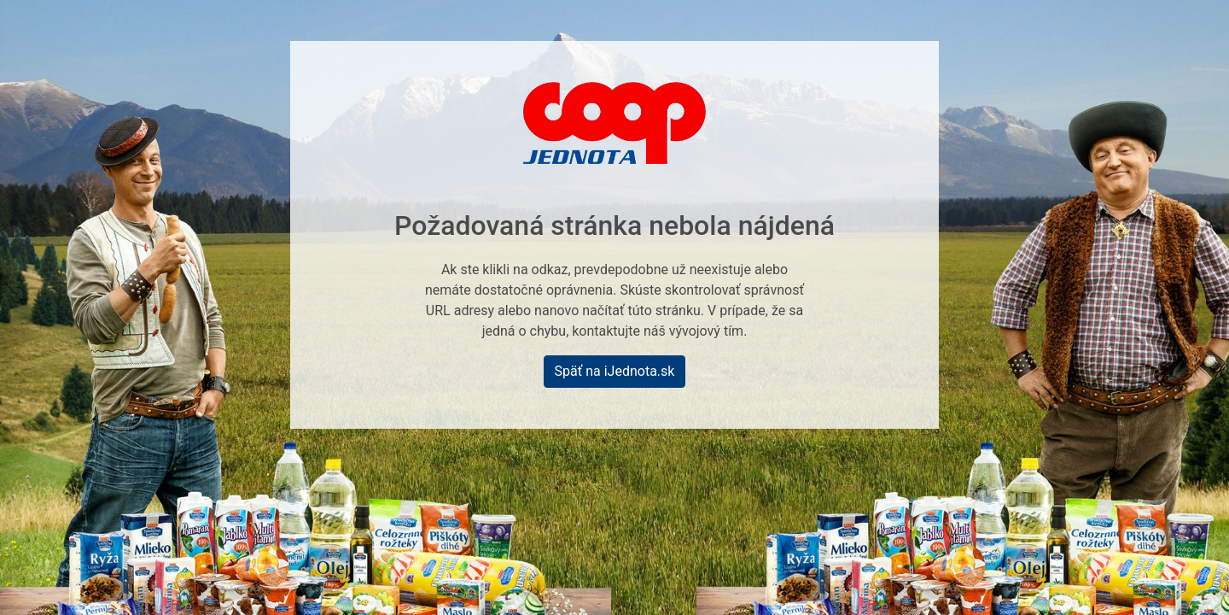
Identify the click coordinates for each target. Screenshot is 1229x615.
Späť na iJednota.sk (615, 371)
